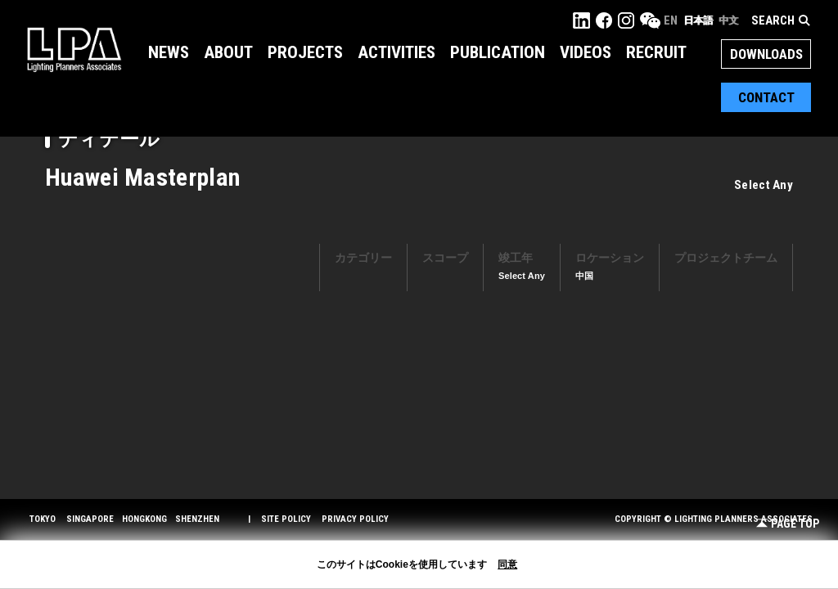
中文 (728, 20)
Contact (766, 97)
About (228, 52)
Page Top (787, 524)
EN (671, 20)
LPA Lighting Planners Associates (74, 49)
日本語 (698, 20)
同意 (507, 564)
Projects (305, 52)
